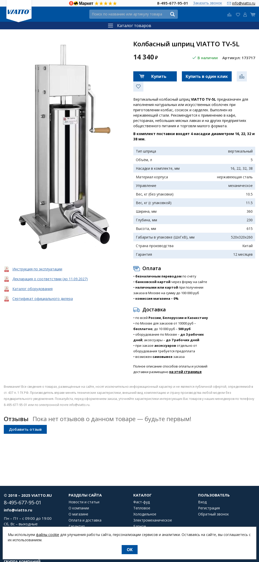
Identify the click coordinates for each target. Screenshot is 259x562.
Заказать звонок (207, 3)
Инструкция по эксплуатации (37, 269)
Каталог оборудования (32, 288)
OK (130, 549)
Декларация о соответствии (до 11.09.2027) (50, 278)
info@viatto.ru (243, 3)
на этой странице (185, 372)
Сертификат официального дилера (42, 298)
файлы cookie (47, 534)
